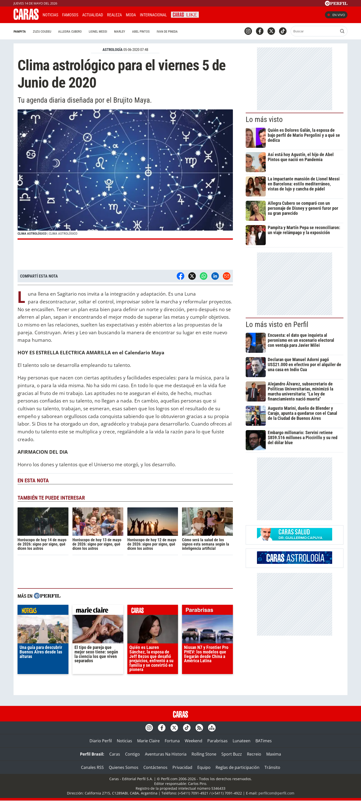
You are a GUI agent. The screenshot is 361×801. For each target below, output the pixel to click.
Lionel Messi (98, 31)
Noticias (50, 15)
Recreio (254, 754)
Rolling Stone (204, 754)
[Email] (226, 276)
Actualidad (92, 15)
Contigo (132, 754)
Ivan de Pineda (167, 31)
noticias (43, 611)
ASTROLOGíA (113, 49)
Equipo (204, 767)
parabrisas (207, 611)
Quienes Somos (123, 767)
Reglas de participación (237, 767)
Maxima (273, 754)
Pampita (20, 31)
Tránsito (272, 767)
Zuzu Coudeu (42, 31)
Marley (119, 31)
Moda (131, 15)
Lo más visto (264, 119)
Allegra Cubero (70, 31)
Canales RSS (92, 767)
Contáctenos (155, 767)
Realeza (114, 15)
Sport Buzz (231, 754)
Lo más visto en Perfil (277, 324)
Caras (114, 754)
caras (152, 611)
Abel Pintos (141, 31)
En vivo (336, 15)
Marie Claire (148, 741)
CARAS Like (185, 14)
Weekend (193, 741)
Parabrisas (217, 741)
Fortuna (172, 741)
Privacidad (182, 767)
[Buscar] (314, 31)
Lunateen (241, 741)
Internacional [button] (153, 15)
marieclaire (97, 611)
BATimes (263, 741)
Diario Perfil (100, 741)
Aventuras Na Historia (166, 754)
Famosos (70, 15)
